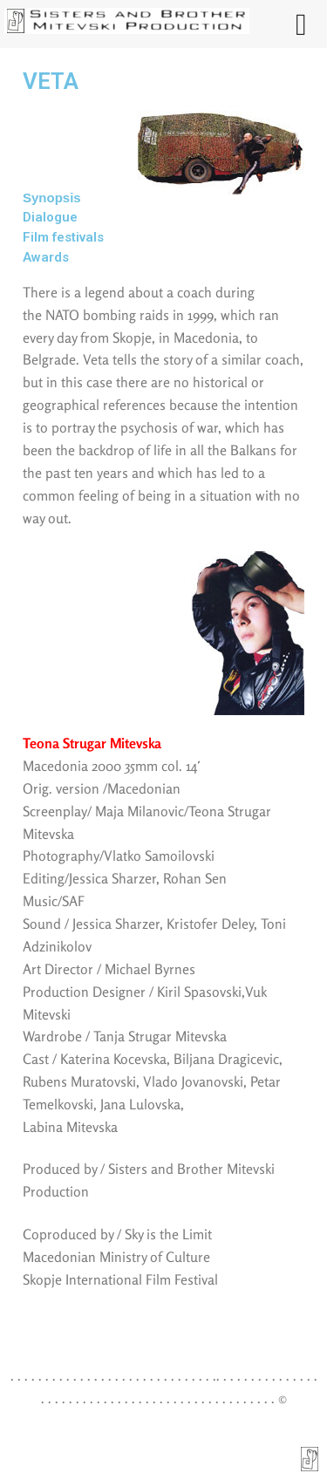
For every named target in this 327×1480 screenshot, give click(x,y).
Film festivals (63, 237)
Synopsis (52, 197)
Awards (46, 257)
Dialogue (50, 217)
